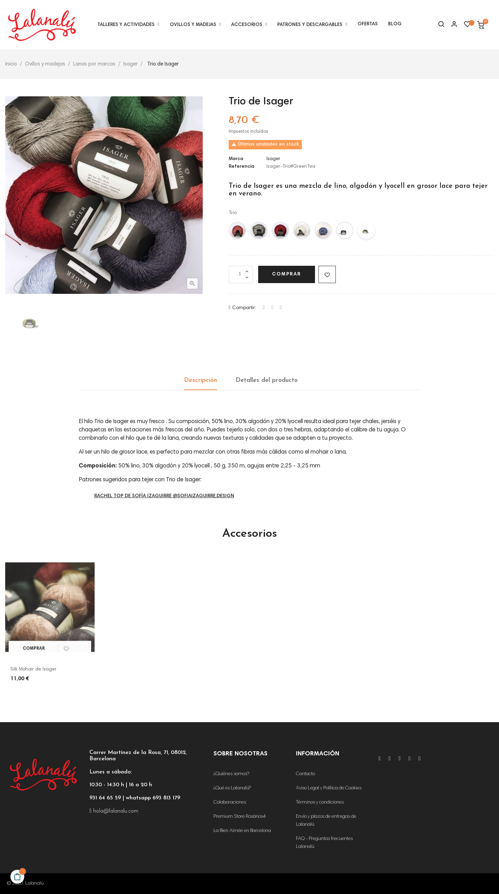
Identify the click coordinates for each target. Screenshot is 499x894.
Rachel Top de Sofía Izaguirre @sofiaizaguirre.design (164, 496)
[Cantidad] (241, 274)
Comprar (286, 274)
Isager (273, 159)
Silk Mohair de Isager (33, 669)
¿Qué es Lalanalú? (232, 788)
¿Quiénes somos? (231, 774)
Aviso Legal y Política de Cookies (328, 788)
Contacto (305, 774)
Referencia (241, 166)
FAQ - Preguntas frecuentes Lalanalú (324, 842)
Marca (236, 159)
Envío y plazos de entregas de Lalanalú (326, 820)
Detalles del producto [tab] (267, 380)
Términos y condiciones (320, 802)
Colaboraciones (229, 802)
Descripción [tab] (200, 380)
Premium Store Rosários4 (239, 816)
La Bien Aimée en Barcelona (242, 831)
